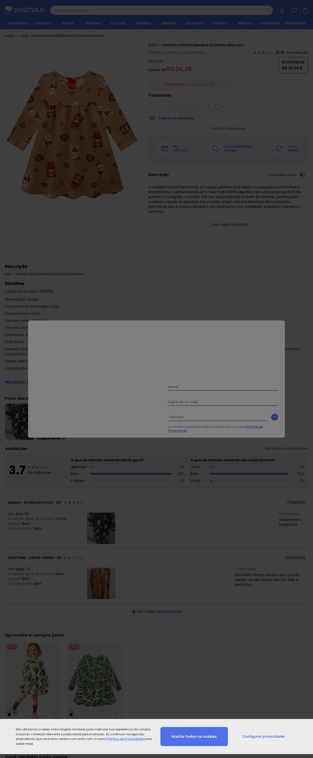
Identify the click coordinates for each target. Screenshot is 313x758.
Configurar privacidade (263, 736)
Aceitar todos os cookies (194, 736)
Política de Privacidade (125, 739)
